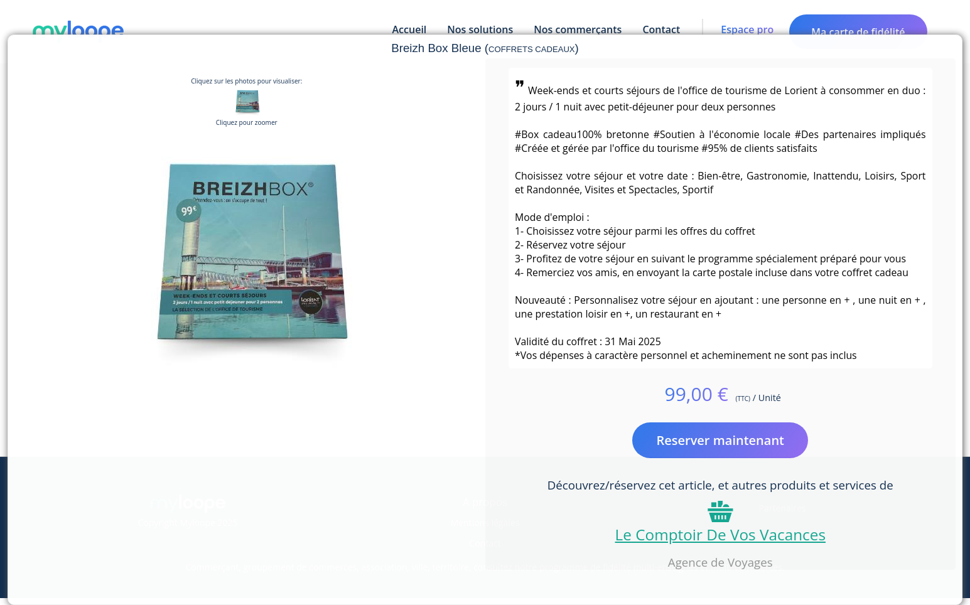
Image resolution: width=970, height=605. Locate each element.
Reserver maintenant (720, 440)
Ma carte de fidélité (858, 32)
